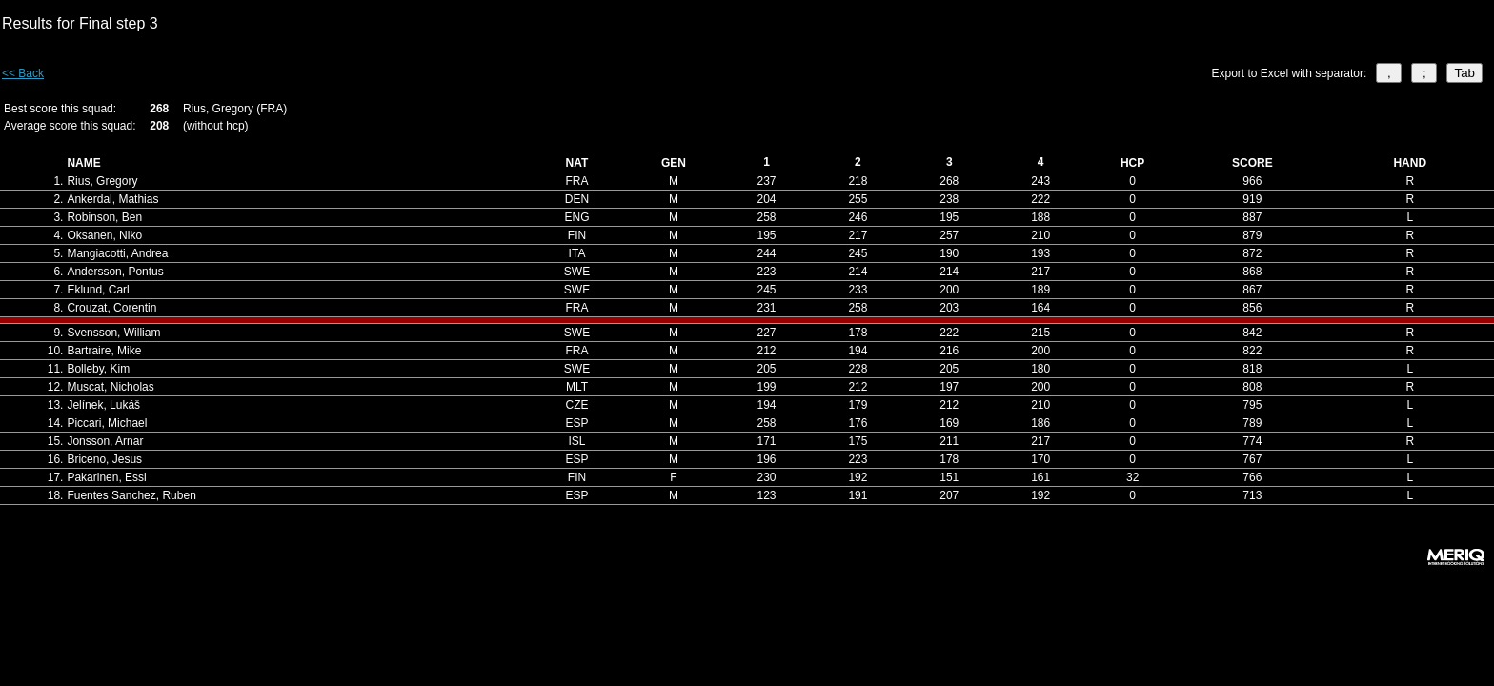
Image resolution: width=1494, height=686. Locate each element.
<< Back (23, 73)
